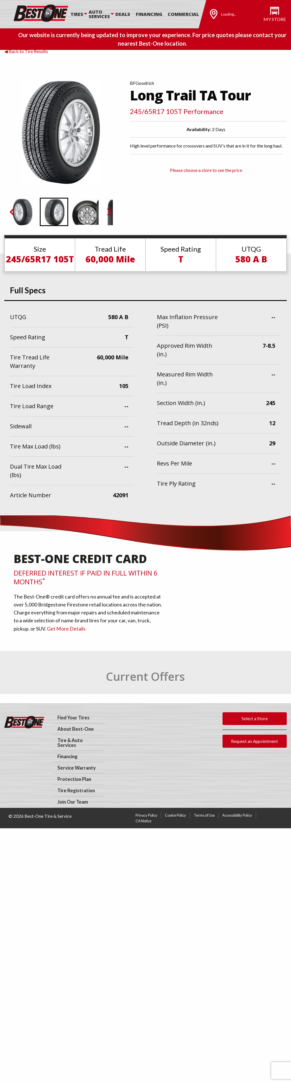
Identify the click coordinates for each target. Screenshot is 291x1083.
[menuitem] (79, 14)
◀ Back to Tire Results (26, 51)
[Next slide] (109, 212)
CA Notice (143, 821)
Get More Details (66, 629)
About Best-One (75, 729)
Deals (122, 14)
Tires (76, 14)
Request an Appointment (254, 741)
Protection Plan (74, 779)
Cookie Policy (175, 815)
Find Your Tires (73, 717)
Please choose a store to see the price (206, 170)
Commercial (183, 14)
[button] (23, 212)
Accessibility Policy (237, 815)
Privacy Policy (146, 815)
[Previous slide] (12, 212)
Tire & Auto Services (70, 743)
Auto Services (99, 14)
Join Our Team (72, 802)
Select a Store (255, 718)
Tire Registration (76, 790)
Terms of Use (204, 815)
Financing (149, 14)
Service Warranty (76, 768)
